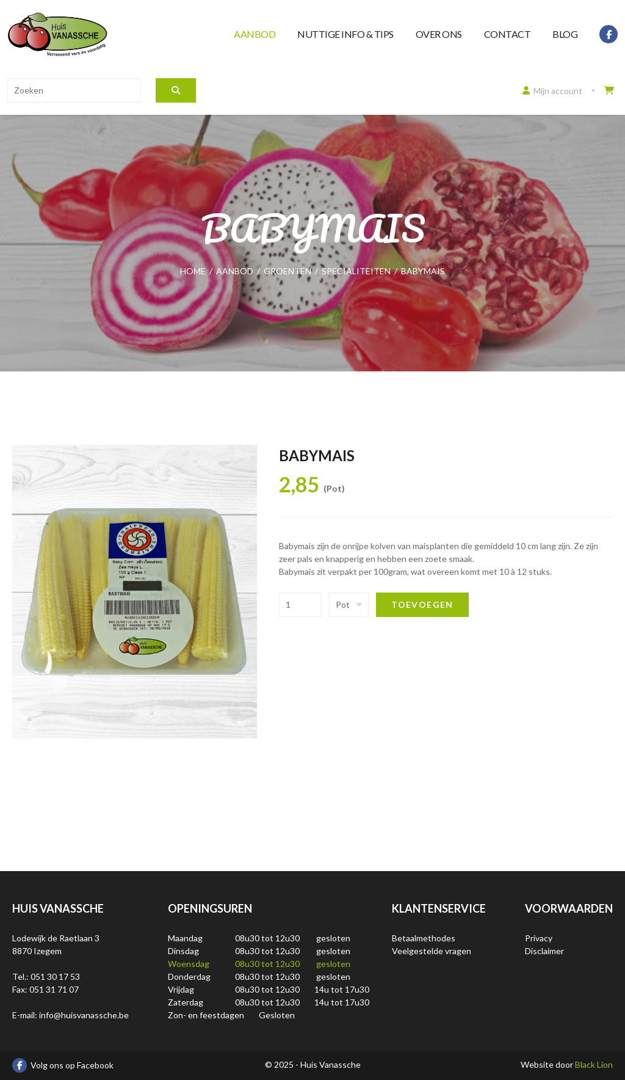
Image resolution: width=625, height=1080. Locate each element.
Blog (564, 34)
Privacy (538, 938)
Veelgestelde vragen (431, 951)
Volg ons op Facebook (63, 1065)
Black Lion (594, 1064)
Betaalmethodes (423, 938)
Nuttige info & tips (345, 34)
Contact (507, 34)
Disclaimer (544, 951)
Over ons (439, 34)
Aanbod (254, 34)
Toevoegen (422, 604)
